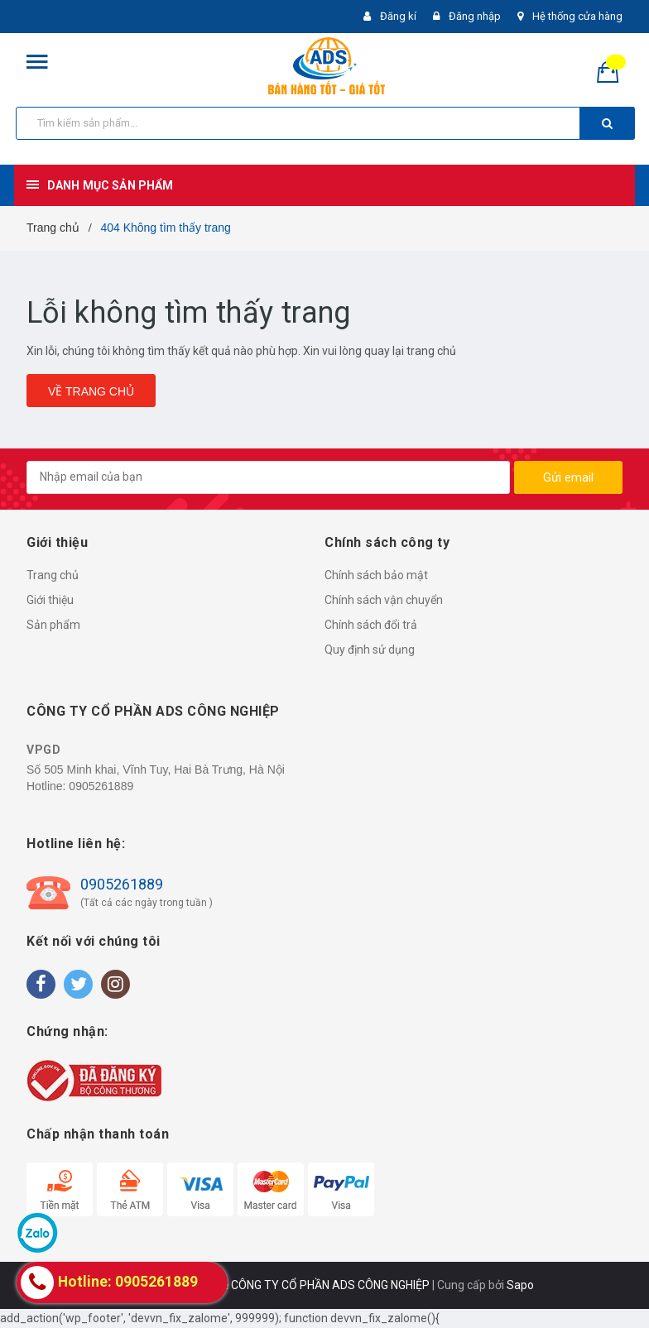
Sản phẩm (53, 624)
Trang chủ (52, 575)
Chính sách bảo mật (376, 575)
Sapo (520, 1285)
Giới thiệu (50, 599)
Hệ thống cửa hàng (577, 16)
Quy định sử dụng (369, 649)
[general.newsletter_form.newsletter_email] (268, 477)
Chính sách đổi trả (370, 624)
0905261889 (101, 786)
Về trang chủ (91, 391)
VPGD (43, 749)
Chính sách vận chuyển (383, 599)
